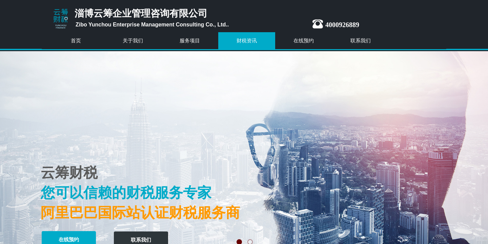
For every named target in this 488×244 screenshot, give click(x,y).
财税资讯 (247, 40)
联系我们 (360, 40)
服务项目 (190, 40)
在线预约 (303, 40)
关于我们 (133, 40)
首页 (76, 40)
